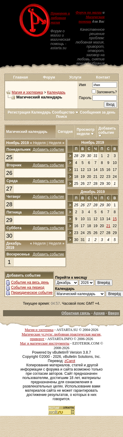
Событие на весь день (30, 282)
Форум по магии (88, 12)
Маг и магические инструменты (44, 343)
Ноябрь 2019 (92, 142)
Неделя (38, 143)
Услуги (75, 77)
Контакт (103, 77)
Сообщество (65, 112)
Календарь (56, 92)
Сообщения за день (97, 112)
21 (108, 226)
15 (115, 219)
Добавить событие (107, 130)
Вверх (113, 313)
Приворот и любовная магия (60, 17)
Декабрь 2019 (93, 192)
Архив (99, 313)
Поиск (61, 116)
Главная (20, 77)
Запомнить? (104, 92)
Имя (82, 85)
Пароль (85, 98)
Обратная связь (76, 313)
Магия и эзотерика (27, 92)
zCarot (70, 361)
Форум (49, 77)
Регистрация (19, 112)
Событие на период (28, 287)
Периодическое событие (32, 293)
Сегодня (65, 132)
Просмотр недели (86, 131)
